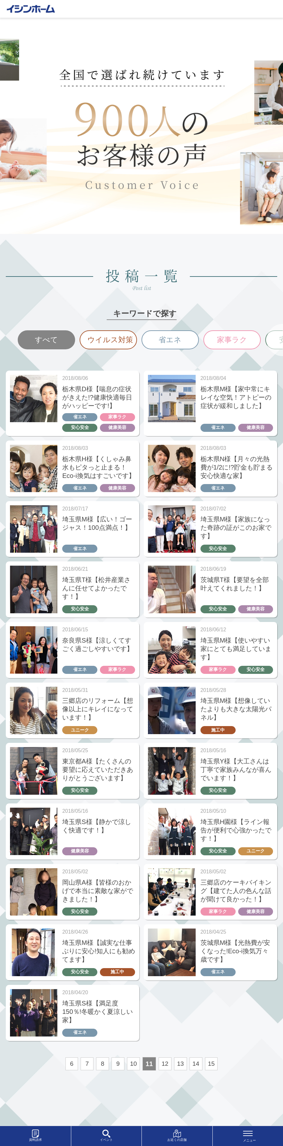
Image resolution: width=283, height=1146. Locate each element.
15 (214, 1081)
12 (165, 1081)
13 (181, 1081)
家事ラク (232, 340)
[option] (46, 340)
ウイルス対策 (112, 340)
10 (133, 1081)
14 (197, 1081)
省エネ (170, 340)
